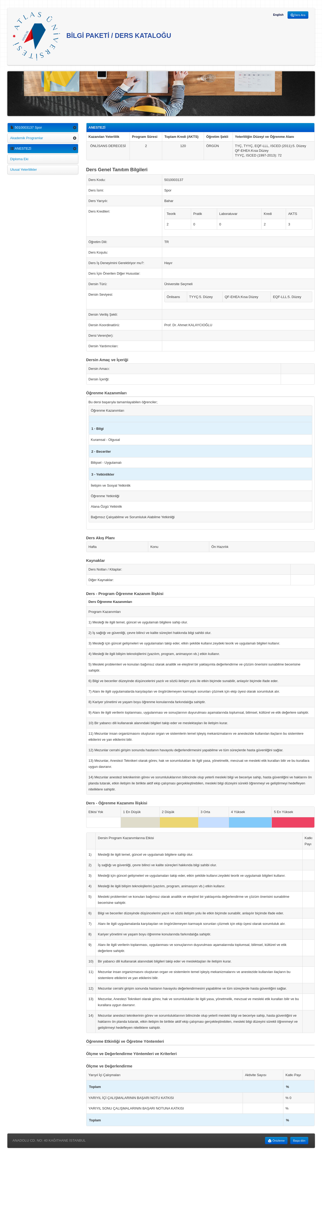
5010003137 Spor (26, 127)
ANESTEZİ (20, 148)
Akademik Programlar (26, 138)
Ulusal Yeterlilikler (23, 170)
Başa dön (299, 1140)
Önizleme (276, 1141)
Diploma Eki (19, 159)
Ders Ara (297, 15)
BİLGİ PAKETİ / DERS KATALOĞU (92, 36)
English (278, 14)
